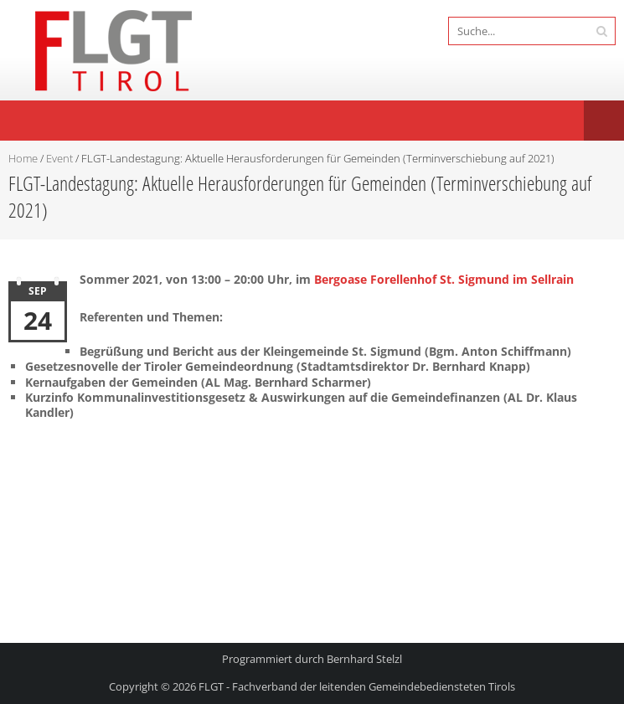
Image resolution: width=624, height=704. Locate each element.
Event (59, 158)
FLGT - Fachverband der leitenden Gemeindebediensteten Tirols (357, 686)
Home (23, 158)
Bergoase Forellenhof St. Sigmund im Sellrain (444, 279)
